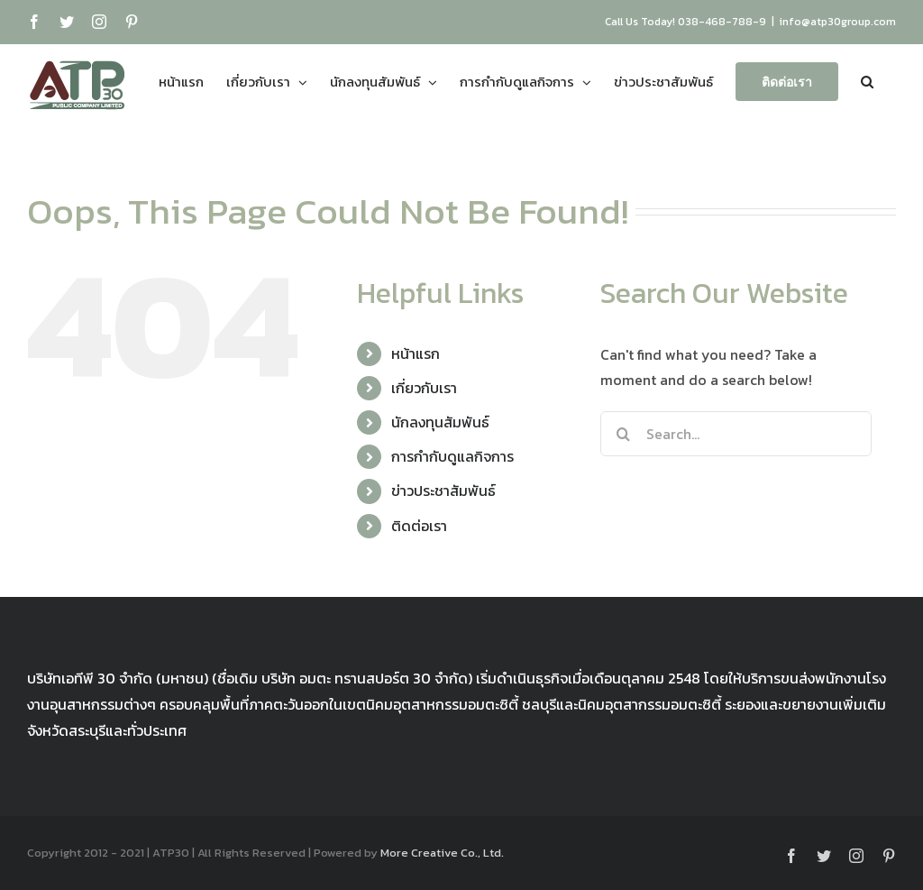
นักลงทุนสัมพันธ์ (440, 422)
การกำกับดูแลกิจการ (452, 456)
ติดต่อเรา (419, 526)
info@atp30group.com (838, 22)
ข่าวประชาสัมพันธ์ (443, 490)
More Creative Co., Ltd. (442, 852)
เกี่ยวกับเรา (424, 388)
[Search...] (736, 433)
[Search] (622, 433)
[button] (867, 80)
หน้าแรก (415, 353)
